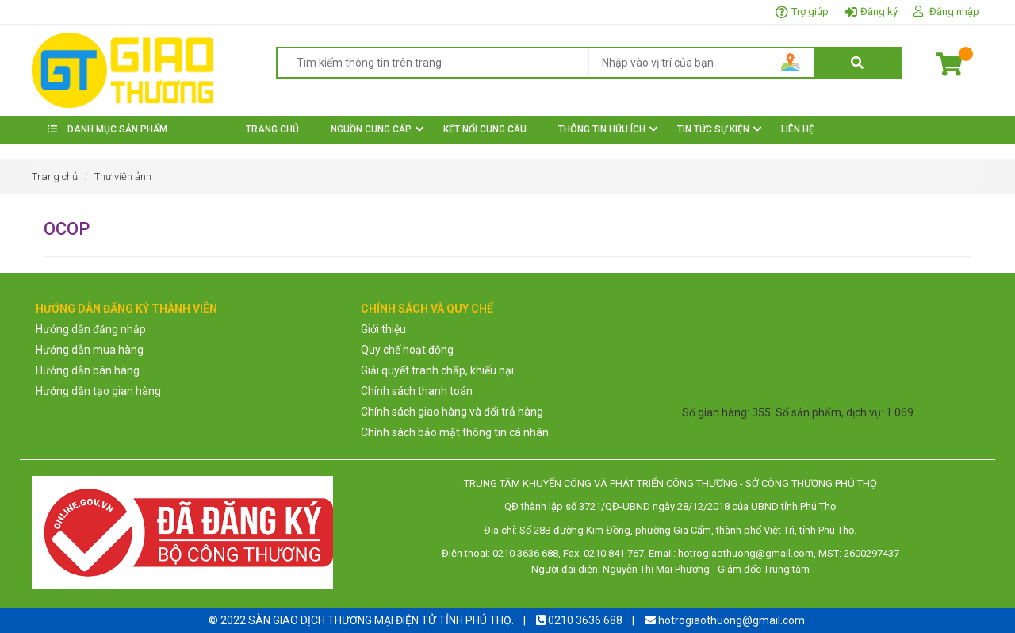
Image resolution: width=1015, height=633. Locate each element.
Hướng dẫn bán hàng (88, 370)
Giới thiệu (383, 329)
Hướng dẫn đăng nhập (91, 329)
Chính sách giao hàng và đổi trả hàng (452, 411)
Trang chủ (55, 176)
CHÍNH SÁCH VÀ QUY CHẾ (427, 308)
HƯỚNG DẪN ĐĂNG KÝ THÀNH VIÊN (126, 308)
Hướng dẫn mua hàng (90, 349)
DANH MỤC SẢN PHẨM (107, 129)
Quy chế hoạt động (407, 349)
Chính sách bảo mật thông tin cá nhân (455, 432)
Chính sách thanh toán (417, 391)
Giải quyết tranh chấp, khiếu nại (437, 370)
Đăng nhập (954, 11)
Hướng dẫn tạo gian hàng (98, 391)
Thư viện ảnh (122, 176)
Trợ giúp (810, 11)
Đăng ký (879, 11)
